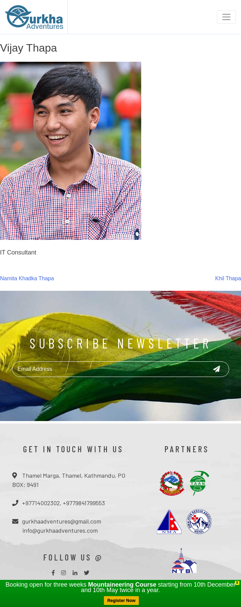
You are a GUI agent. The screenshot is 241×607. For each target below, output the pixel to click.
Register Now (121, 600)
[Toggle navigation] (226, 17)
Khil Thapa (228, 278)
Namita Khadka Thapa (27, 278)
